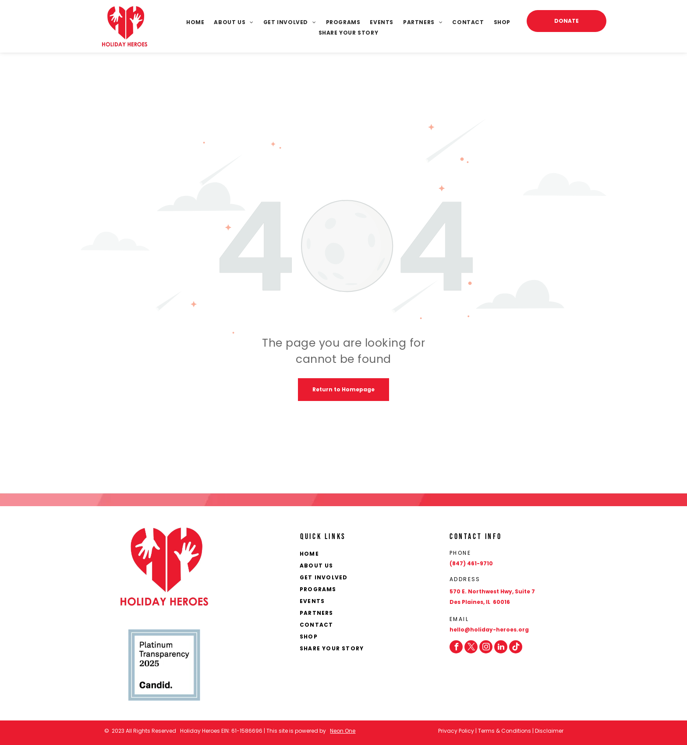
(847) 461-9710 (471, 563)
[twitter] (471, 646)
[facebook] (456, 646)
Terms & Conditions (504, 730)
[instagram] (485, 646)
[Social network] (515, 646)
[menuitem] (190, 22)
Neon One (342, 730)
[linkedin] (500, 646)
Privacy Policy (456, 730)
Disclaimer (549, 730)
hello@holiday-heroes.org (489, 629)
